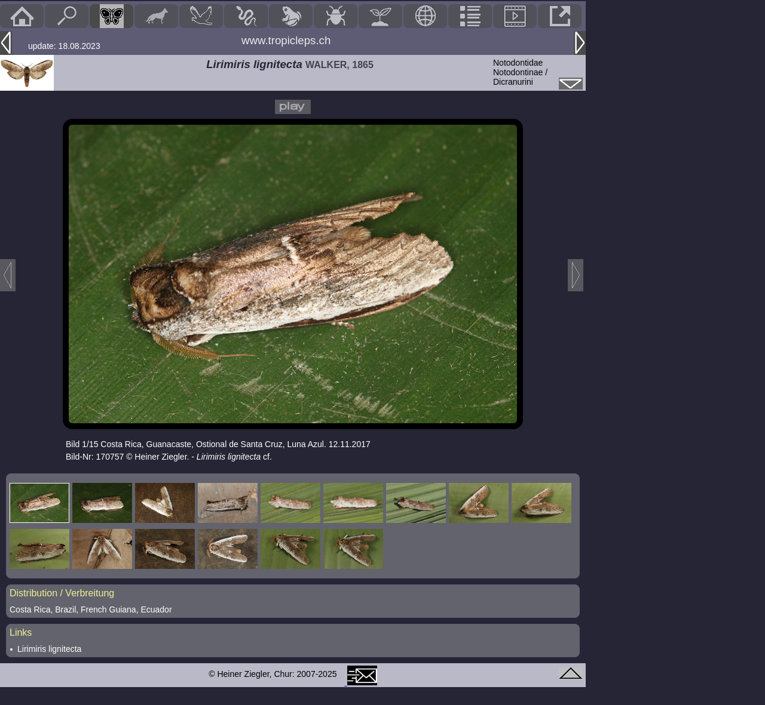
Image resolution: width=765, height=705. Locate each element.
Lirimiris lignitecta (49, 649)
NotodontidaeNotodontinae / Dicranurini (520, 72)
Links (21, 632)
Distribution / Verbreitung (62, 593)
